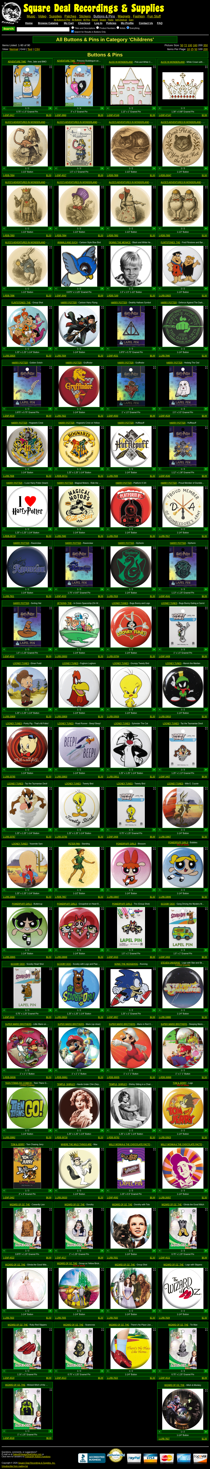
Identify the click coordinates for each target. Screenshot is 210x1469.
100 (190, 45)
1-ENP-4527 (60, 175)
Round (95, 20)
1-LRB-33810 (165, 716)
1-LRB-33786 (61, 837)
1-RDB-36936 (9, 1077)
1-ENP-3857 (112, 1017)
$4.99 (152, 1017)
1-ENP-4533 (60, 596)
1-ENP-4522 (8, 1258)
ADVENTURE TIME (17, 62)
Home (29, 23)
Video (42, 16)
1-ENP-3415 (112, 957)
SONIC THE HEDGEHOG (126, 964)
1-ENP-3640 (60, 295)
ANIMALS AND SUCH (67, 242)
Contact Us (146, 23)
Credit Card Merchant (116, 1464)
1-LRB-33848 (61, 957)
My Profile (127, 23)
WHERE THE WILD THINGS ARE (76, 1144)
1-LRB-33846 (165, 897)
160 (195, 45)
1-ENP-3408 (164, 656)
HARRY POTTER (69, 302)
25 (192, 49)
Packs (110, 20)
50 (181, 45)
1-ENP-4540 (164, 476)
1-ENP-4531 (112, 356)
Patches (70, 16)
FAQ (160, 23)
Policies (111, 23)
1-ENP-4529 (164, 416)
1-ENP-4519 (8, 1378)
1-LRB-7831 (112, 1258)
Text (29, 49)
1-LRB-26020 (61, 1197)
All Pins (86, 20)
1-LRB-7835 (60, 1318)
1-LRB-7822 (60, 416)
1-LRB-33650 (61, 656)
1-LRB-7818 (112, 536)
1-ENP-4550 (112, 416)
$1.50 (48, 175)
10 (188, 49)
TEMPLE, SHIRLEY (66, 1084)
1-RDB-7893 (9, 235)
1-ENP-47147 (165, 115)
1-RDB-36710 (9, 536)
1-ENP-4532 (8, 656)
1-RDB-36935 (113, 1077)
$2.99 (152, 115)
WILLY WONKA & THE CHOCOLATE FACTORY (131, 1144)
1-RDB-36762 (113, 1137)
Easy (131, 20)
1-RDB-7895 (164, 235)
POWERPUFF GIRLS (126, 844)
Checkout (84, 23)
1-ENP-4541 (164, 596)
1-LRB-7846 (164, 356)
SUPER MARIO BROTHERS (18, 1024)
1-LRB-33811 (113, 777)
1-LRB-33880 (165, 1017)
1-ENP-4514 (164, 1378)
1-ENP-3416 (8, 1017)
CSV (37, 49)
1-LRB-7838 (8, 476)
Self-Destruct (121, 20)
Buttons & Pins (104, 16)
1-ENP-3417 (8, 115)
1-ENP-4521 (164, 1258)
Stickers (85, 16)
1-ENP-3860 (60, 115)
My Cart (69, 23)
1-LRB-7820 (112, 1318)
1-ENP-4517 (60, 1258)
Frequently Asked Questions (37, 1456)
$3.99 (100, 295)
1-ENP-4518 (8, 1438)
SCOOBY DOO (168, 904)
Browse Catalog (48, 23)
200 (205, 49)
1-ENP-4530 (8, 416)
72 (185, 45)
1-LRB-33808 (9, 716)
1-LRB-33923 (165, 1137)
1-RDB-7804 (9, 175)
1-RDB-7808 (112, 175)
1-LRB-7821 (8, 596)
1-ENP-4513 (60, 1378)
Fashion (139, 16)
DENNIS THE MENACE (120, 242)
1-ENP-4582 (112, 1197)
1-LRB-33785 (9, 777)
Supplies (55, 16)
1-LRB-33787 (9, 837)
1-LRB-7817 (164, 536)
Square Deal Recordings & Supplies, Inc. (36, 1463)
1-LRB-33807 (165, 837)
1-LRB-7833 (8, 1318)
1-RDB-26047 (165, 175)
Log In (98, 23)
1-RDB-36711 (61, 476)
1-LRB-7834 (60, 356)
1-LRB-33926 (113, 716)
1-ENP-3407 (164, 777)
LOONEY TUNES (120, 603)
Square (102, 20)
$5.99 (100, 175)
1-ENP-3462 (8, 1197)
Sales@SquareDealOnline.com (27, 1454)
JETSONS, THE (64, 603)
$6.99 (48, 115)
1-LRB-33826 (9, 356)
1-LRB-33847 (113, 897)
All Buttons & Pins (62, 20)
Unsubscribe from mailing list (15, 1466)
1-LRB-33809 (61, 716)
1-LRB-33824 (61, 1017)
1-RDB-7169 (112, 295)
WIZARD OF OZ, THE (20, 1204)
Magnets (124, 16)
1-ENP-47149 (113, 115)
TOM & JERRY (180, 1083)
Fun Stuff (154, 16)
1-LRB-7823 (112, 1378)
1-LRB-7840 (60, 536)
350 (205, 45)
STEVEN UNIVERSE (170, 963)
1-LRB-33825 (165, 295)
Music (31, 16)
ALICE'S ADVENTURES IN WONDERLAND (25, 122)
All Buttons (77, 20)
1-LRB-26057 (165, 1197)
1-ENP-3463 (164, 957)
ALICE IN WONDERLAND (121, 62)
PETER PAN (74, 844)
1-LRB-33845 (9, 957)
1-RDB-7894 (60, 235)
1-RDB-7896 (9, 295)
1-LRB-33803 (61, 777)
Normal (13, 49)
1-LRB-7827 (164, 1439)
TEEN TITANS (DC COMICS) (18, 1083)
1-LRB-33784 (113, 656)
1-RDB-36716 (61, 1137)
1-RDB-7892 (112, 235)
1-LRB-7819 (112, 596)
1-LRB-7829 (164, 1318)
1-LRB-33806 (9, 897)
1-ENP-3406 (112, 837)
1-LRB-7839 (112, 476)
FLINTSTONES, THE (170, 242)
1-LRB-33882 (9, 1137)
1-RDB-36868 (165, 1077)
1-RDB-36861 (61, 1077)
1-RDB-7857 (60, 897)
